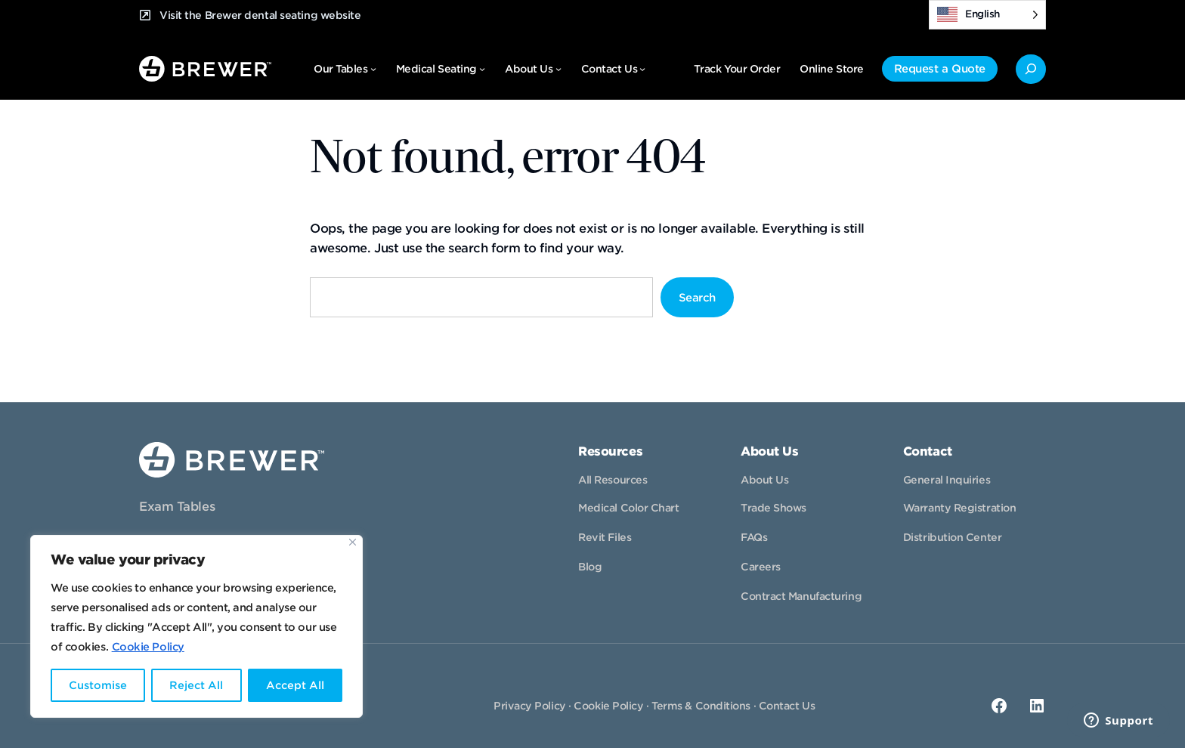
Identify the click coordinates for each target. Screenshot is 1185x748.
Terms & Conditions (700, 706)
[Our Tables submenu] (373, 69)
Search (697, 297)
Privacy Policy (529, 706)
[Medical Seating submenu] (482, 69)
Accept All (295, 685)
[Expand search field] (1031, 69)
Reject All (196, 685)
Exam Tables (177, 506)
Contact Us (787, 706)
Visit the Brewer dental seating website (259, 15)
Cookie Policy (148, 647)
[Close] (352, 542)
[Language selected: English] (987, 14)
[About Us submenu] (558, 69)
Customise (98, 685)
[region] (196, 626)
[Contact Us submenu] (642, 69)
